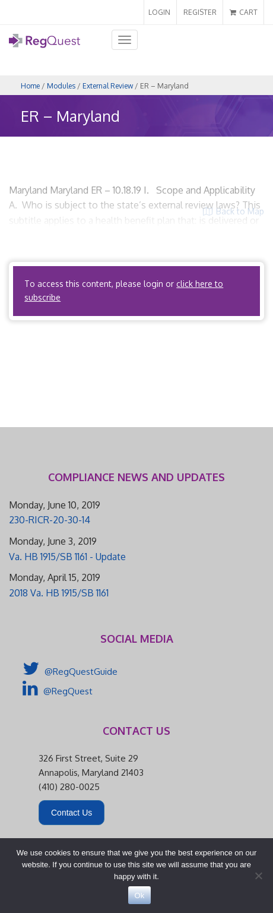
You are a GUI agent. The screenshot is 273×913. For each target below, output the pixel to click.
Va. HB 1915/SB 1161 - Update (67, 557)
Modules (61, 85)
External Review (107, 85)
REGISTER (200, 12)
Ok (139, 895)
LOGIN (159, 12)
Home (30, 85)
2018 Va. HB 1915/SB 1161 (59, 593)
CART (244, 12)
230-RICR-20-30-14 (49, 520)
